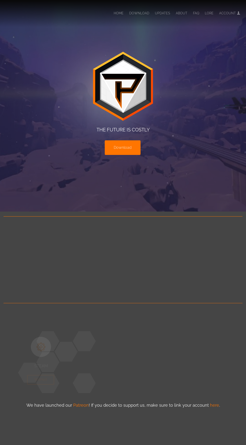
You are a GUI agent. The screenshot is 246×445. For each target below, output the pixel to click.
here (214, 405)
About (181, 13)
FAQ (196, 13)
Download (139, 13)
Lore (209, 13)
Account (229, 13)
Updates (162, 13)
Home (119, 13)
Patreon (81, 405)
